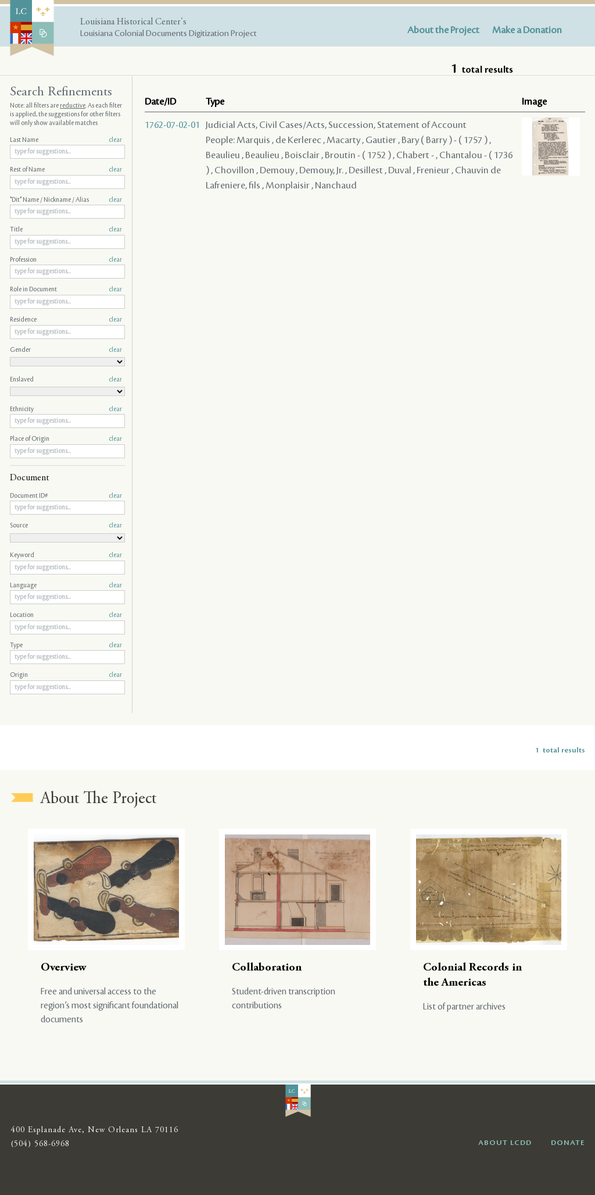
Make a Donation (527, 30)
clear (115, 140)
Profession (66, 260)
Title (66, 230)
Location (66, 615)
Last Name (66, 140)
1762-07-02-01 (172, 125)
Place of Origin (66, 439)
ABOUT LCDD (505, 1143)
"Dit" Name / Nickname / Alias (66, 200)
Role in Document (66, 290)
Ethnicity (66, 409)
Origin (66, 675)
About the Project (443, 30)
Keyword (66, 555)
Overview (64, 968)
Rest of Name (66, 170)
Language (66, 586)
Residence (66, 320)
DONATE (568, 1143)
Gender (66, 350)
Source (66, 526)
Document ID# (66, 496)
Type (66, 645)
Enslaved (66, 380)
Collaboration (267, 968)
